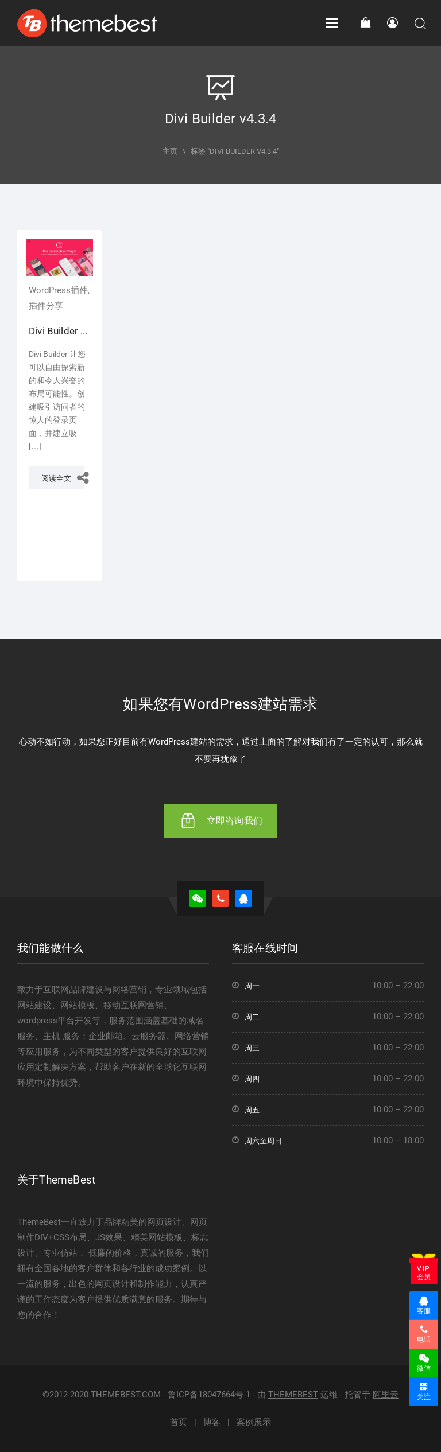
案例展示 (254, 1422)
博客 (211, 1422)
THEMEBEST (293, 1394)
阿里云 (386, 1394)
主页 (170, 151)
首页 (178, 1422)
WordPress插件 (58, 290)
